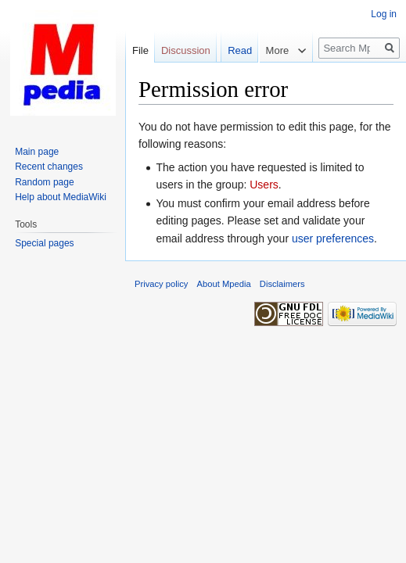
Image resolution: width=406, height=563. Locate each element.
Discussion (185, 50)
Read (233, 82)
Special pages (44, 243)
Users (264, 184)
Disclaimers (282, 284)
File (140, 50)
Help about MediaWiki (60, 197)
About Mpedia (224, 284)
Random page (44, 182)
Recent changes (49, 166)
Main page (37, 151)
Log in (384, 14)
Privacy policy (161, 284)
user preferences (333, 238)
